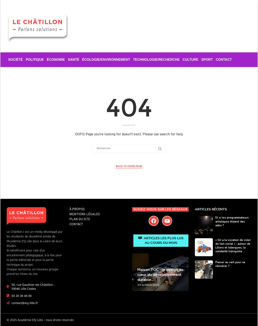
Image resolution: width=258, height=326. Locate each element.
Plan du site (79, 219)
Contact (224, 59)
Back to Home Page (129, 166)
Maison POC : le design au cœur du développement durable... (160, 274)
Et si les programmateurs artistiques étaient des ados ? (232, 221)
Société (15, 59)
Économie (56, 59)
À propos (77, 209)
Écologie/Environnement (106, 59)
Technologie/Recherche (156, 59)
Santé (73, 59)
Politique (35, 59)
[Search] (249, 28)
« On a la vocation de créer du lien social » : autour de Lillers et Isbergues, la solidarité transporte (233, 246)
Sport (207, 59)
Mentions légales (84, 214)
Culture (190, 59)
